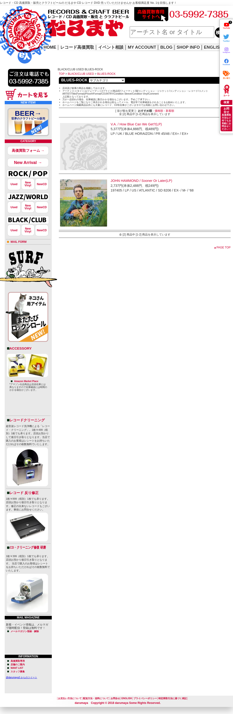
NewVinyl (27, 184)
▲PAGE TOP (222, 247)
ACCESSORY (20, 348)
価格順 (159, 110)
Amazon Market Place (26, 381)
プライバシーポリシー (145, 698)
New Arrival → (28, 162)
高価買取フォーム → (28, 150)
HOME (6, 28)
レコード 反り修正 (24, 493)
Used (14, 184)
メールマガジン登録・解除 (25, 631)
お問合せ (115, 698)
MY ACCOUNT (142, 47)
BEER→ (28, 115)
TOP (61, 74)
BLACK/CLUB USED (81, 74)
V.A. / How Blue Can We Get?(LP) (136, 124)
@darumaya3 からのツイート (21, 677)
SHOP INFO (188, 47)
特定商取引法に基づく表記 (172, 698)
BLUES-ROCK (106, 74)
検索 (226, 102)
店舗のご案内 (18, 664)
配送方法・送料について (96, 698)
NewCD (42, 184)
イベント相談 (111, 47)
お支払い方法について (70, 698)
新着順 (170, 110)
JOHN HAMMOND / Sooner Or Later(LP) (141, 181)
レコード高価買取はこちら (19, 10)
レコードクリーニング (27, 420)
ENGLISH (213, 47)
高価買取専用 (18, 661)
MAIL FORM (19, 241)
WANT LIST (17, 668)
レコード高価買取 (77, 47)
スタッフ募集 (18, 671)
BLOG (166, 47)
